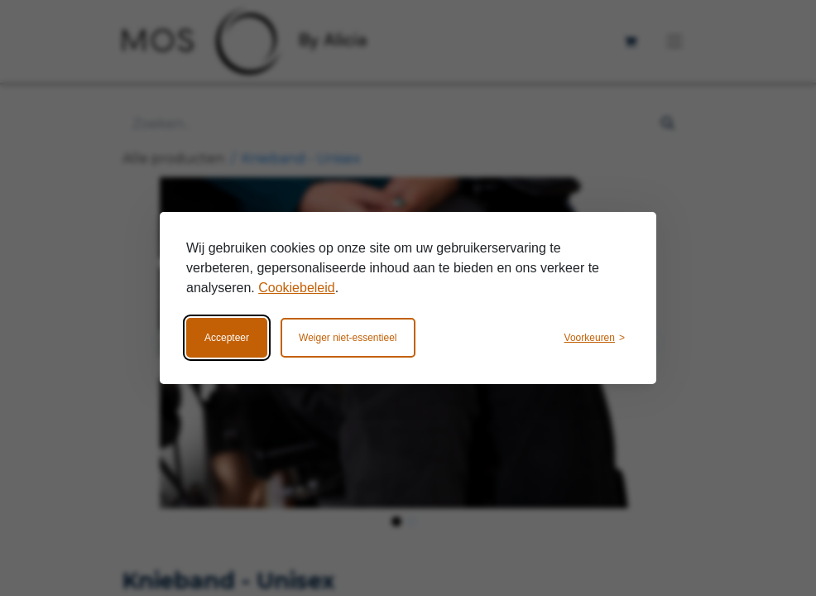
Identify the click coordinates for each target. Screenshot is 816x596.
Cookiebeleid (296, 288)
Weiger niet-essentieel (348, 338)
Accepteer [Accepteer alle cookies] (226, 338)
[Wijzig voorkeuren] (594, 337)
